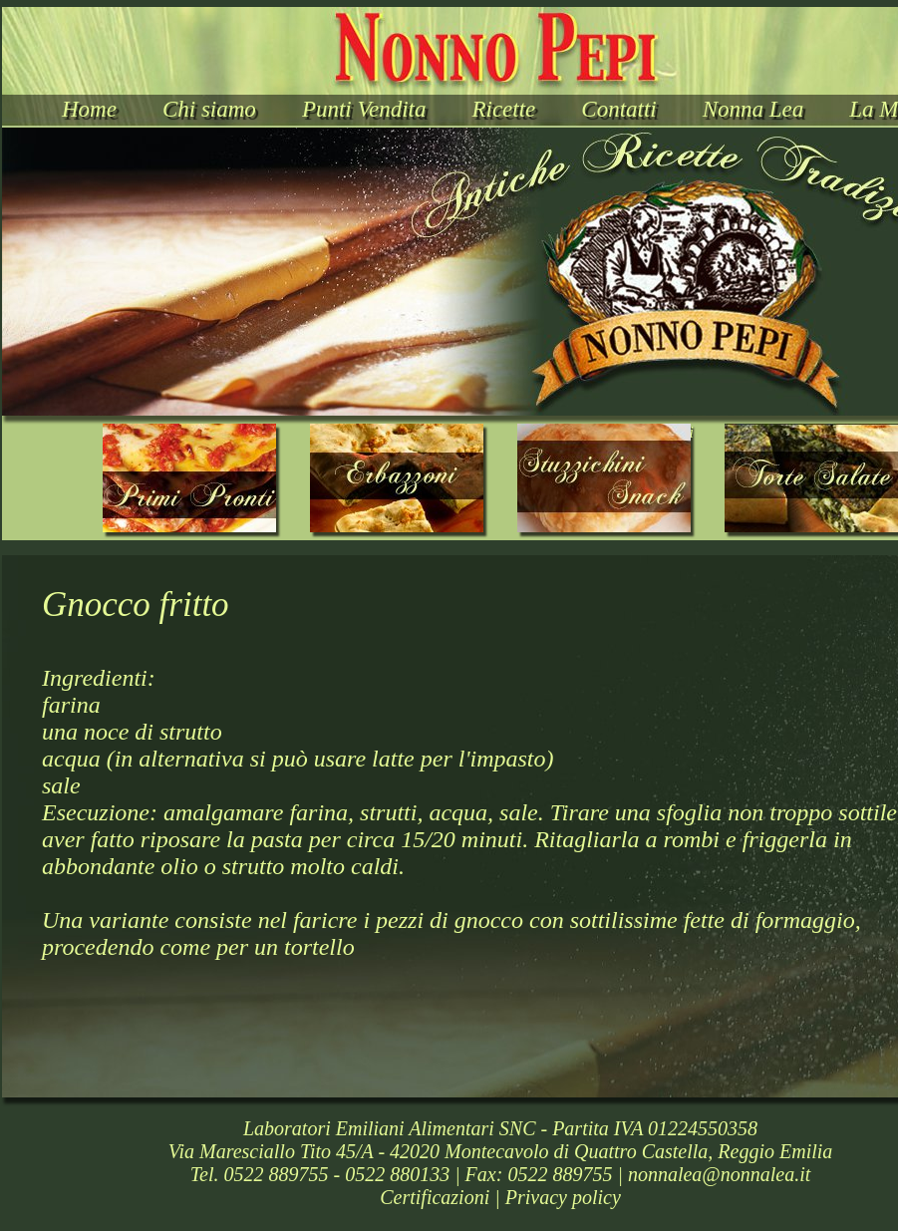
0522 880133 (397, 1174)
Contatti (618, 109)
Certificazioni (434, 1197)
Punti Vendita (364, 109)
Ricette (503, 109)
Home (89, 109)
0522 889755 (275, 1174)
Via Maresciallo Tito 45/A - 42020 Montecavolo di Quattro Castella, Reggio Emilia (500, 1151)
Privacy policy (563, 1197)
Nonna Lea (753, 109)
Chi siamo (209, 109)
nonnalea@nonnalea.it (719, 1174)
